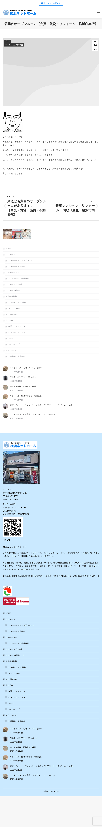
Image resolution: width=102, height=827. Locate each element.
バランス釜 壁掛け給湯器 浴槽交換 (26, 396)
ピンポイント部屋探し (17, 302)
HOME (8, 248)
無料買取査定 (11, 314)
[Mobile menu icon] (98, 12)
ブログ (7, 41)
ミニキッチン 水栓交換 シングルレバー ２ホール (32, 414)
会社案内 (8, 320)
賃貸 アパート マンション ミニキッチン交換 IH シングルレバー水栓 (41, 405)
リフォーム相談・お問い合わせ (21, 260)
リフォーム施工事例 (16, 266)
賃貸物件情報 (10, 296)
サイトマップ (14, 344)
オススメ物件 (14, 308)
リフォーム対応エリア (15, 290)
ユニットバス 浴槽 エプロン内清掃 (26, 368)
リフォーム (9, 254)
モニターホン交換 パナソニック (24, 377)
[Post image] (5, 368)
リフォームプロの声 (14, 284)
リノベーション (11, 272)
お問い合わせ (10, 350)
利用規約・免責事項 (16, 356)
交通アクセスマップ (16, 326)
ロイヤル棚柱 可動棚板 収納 (23, 386)
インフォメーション (16, 332)
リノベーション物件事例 (14, 45)
